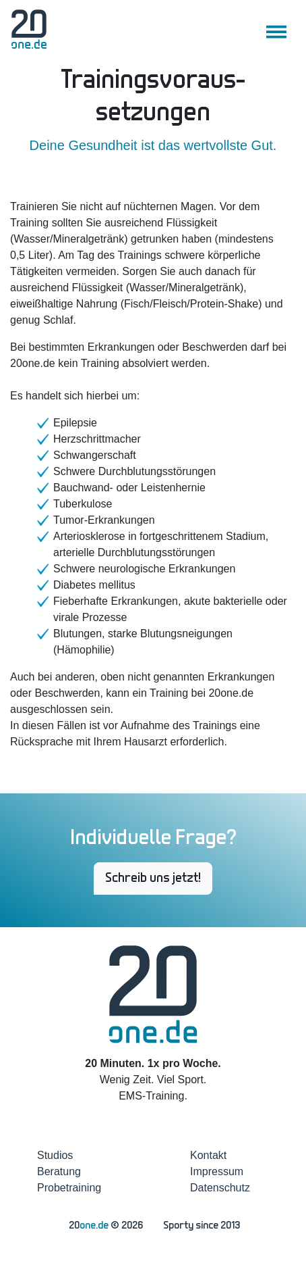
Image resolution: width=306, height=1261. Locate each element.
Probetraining (69, 1187)
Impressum (216, 1171)
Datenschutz (220, 1187)
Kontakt (208, 1155)
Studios (55, 1155)
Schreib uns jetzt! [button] (153, 878)
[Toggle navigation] (276, 31)
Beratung (59, 1171)
